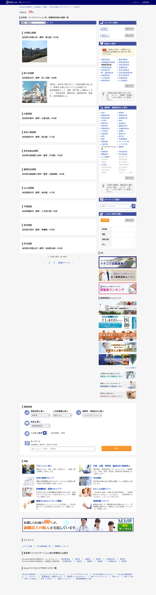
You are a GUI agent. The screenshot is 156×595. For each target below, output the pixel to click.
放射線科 (104, 141)
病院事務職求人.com (84, 579)
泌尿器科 (104, 134)
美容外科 (104, 126)
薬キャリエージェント (99, 576)
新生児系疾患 (124, 75)
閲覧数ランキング (62, 546)
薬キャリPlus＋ (47, 579)
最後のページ (64, 263)
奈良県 (104, 29)
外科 (120, 121)
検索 (116, 448)
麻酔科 (121, 147)
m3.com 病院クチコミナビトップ (60, 7)
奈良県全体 (65, 559)
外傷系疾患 (123, 78)
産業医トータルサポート (76, 576)
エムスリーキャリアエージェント (53, 574)
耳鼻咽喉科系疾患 (108, 62)
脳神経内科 (105, 115)
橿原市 (88, 559)
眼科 (103, 139)
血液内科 (104, 152)
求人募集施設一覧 (44, 546)
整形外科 (104, 123)
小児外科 (104, 131)
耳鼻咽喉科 (123, 139)
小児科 (103, 121)
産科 (103, 136)
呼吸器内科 (123, 115)
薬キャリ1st (128, 576)
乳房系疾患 (105, 70)
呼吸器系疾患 (124, 62)
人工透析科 (105, 157)
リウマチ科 (123, 144)
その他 (103, 165)
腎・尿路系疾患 (107, 73)
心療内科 (104, 144)
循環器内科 (123, 118)
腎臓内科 (104, 154)
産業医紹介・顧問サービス (52, 576)
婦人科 (121, 136)
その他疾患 (123, 80)
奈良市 (77, 559)
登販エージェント (64, 579)
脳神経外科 (123, 126)
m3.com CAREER (29, 574)
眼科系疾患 (123, 60)
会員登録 (145, 2)
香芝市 (122, 559)
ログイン (136, 2)
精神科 (121, 113)
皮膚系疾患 (123, 67)
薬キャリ (115, 576)
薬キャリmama (30, 579)
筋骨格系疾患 (106, 67)
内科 (103, 113)
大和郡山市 (110, 559)
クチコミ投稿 (27, 546)
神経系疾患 (105, 60)
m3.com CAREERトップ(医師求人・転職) (33, 7)
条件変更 (105, 220)
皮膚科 (121, 131)
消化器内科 (105, 118)
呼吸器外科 (105, 128)
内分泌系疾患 (124, 70)
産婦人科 (122, 134)
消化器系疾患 (124, 65)
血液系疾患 (105, 75)
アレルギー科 (124, 141)
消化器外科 (123, 152)
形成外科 (122, 123)
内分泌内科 (123, 154)
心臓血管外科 (124, 128)
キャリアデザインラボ (79, 574)
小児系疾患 (105, 78)
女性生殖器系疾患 (125, 73)
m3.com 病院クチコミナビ (103, 574)
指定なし (105, 36)
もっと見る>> (131, 368)
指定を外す (129, 29)
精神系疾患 (105, 80)
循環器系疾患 (106, 65)
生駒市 (98, 559)
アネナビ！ (32, 576)
